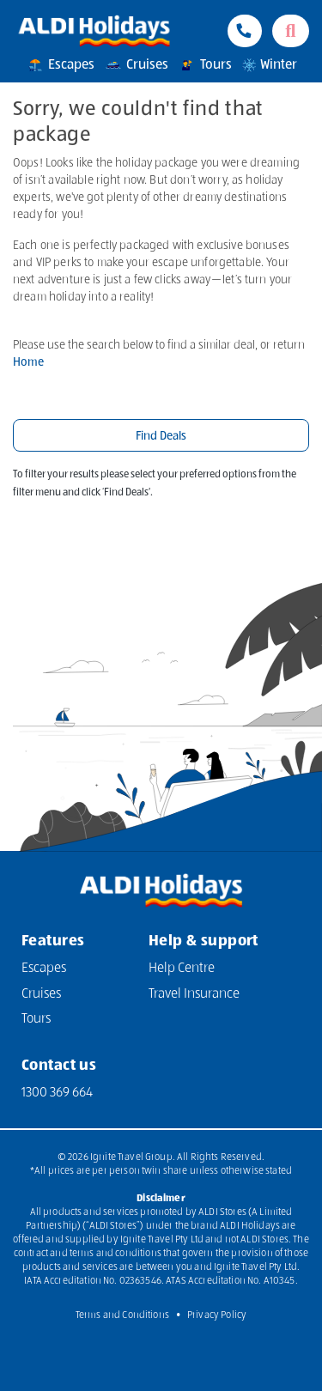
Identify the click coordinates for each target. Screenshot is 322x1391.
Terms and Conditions (122, 1315)
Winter (268, 65)
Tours (204, 65)
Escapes (59, 65)
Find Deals (161, 436)
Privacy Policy (216, 1315)
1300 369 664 (57, 1093)
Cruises (135, 65)
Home (28, 362)
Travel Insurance (194, 994)
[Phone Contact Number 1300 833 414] (245, 31)
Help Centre (182, 968)
